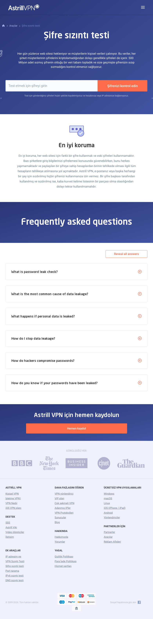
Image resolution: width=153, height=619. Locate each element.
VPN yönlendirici (64, 493)
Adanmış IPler (63, 508)
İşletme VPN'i (13, 498)
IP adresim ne (13, 556)
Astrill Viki (11, 527)
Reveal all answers (126, 254)
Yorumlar (60, 541)
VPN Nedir (11, 503)
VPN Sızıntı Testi (15, 561)
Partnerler (109, 532)
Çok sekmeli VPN (64, 503)
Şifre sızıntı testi (15, 566)
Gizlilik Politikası (64, 556)
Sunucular (60, 517)
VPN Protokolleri (64, 512)
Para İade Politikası (66, 561)
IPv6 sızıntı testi (15, 575)
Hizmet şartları (63, 566)
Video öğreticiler (15, 532)
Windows (109, 493)
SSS (8, 522)
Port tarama (12, 571)
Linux (107, 503)
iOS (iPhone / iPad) (114, 508)
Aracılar (108, 537)
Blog (57, 522)
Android (108, 512)
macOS (108, 498)
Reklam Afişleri (112, 541)
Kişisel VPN (12, 493)
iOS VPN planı (13, 508)
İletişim (10, 537)
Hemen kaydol (76, 428)
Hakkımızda (61, 537)
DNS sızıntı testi (15, 580)
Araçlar (13, 25)
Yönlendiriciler (112, 517)
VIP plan (59, 498)
